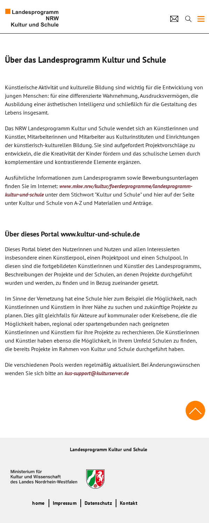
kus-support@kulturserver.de (97, 373)
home (38, 503)
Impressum (65, 503)
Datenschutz (98, 503)
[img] (200, 19)
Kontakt (128, 503)
